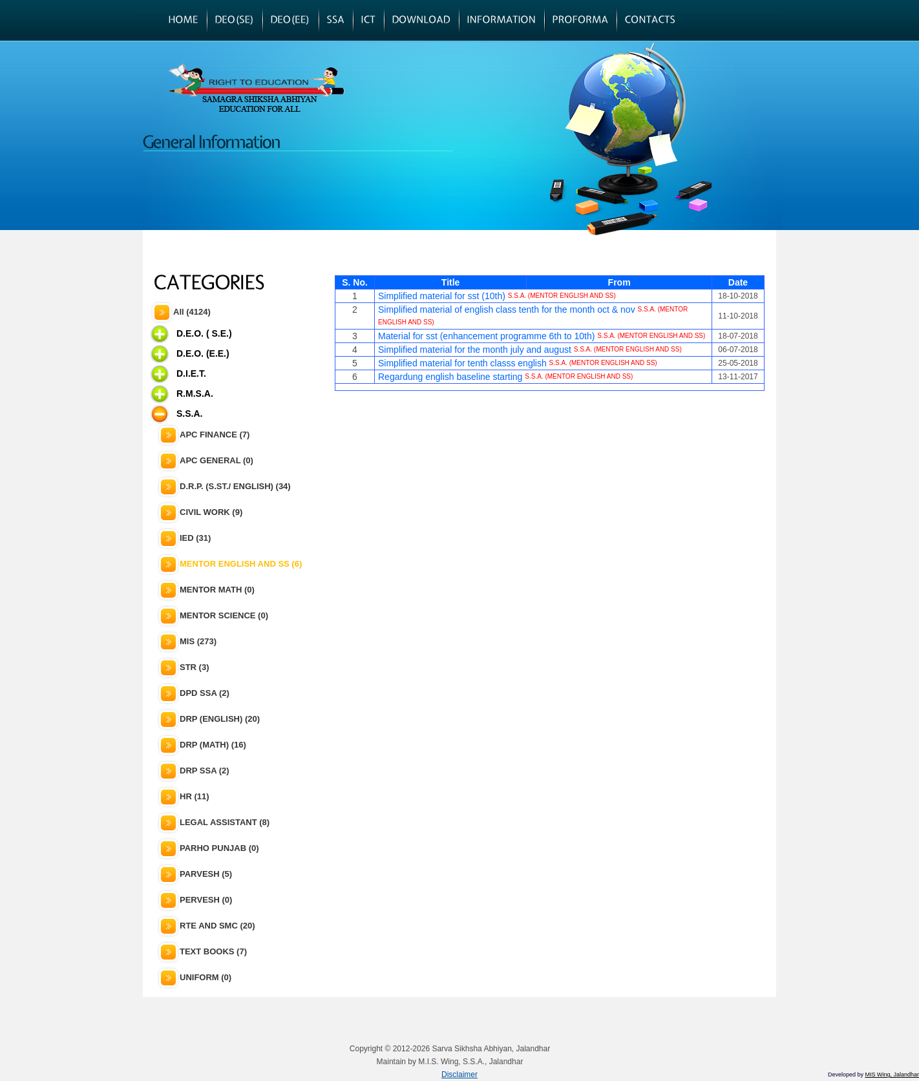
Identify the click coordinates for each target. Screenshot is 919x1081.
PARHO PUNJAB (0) (219, 848)
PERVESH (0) (206, 900)
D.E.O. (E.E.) (202, 353)
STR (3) (194, 667)
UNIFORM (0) (205, 977)
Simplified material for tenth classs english (462, 363)
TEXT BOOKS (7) (213, 951)
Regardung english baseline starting (450, 377)
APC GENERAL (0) (216, 460)
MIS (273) (198, 641)
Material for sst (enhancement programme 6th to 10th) (486, 336)
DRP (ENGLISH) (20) (220, 719)
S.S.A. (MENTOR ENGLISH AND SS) (562, 295)
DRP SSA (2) (204, 770)
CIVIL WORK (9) (211, 512)
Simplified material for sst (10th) (441, 296)
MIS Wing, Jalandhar (892, 1074)
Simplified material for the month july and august (474, 349)
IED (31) (195, 538)
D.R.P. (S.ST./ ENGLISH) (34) (235, 486)
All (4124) (192, 312)
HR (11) (194, 796)
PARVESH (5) (206, 874)
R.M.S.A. (194, 393)
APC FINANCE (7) (214, 434)
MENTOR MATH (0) (217, 589)
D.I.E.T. (191, 373)
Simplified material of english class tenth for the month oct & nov (506, 309)
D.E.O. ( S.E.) (204, 333)
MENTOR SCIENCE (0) (224, 615)
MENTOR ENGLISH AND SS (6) (241, 564)
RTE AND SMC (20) (217, 925)
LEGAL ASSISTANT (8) (224, 822)
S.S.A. (189, 413)
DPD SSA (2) (204, 693)
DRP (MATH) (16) (213, 745)
